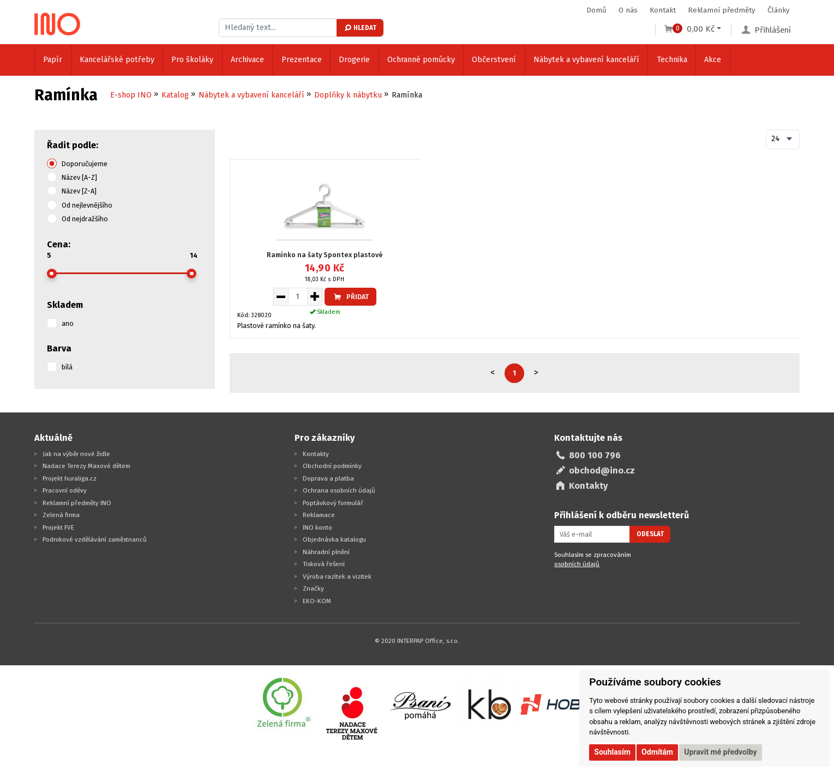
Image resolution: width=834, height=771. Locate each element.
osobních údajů (576, 564)
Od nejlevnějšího (87, 205)
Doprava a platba (328, 478)
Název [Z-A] (79, 191)
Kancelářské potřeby (117, 59)
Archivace (247, 59)
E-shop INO (131, 95)
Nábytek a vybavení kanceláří (586, 59)
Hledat (359, 28)
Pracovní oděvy (65, 490)
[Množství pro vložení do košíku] (298, 296)
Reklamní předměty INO (77, 503)
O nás (628, 10)
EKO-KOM (317, 601)
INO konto (317, 527)
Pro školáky (192, 59)
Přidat (350, 297)
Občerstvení (494, 59)
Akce (712, 59)
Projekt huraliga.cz (70, 478)
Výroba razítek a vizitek (337, 576)
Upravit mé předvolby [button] (720, 752)
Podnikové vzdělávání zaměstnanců (95, 539)
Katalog (175, 95)
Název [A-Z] (79, 177)
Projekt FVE (58, 527)
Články (778, 10)
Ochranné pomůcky (421, 59)
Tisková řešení (324, 564)
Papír (52, 59)
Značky (313, 588)
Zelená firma (61, 515)
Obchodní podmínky (332, 466)
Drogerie (354, 59)
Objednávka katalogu (334, 539)
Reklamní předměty (721, 10)
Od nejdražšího (85, 219)
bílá (67, 367)
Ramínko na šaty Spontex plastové (325, 255)
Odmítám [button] (657, 752)
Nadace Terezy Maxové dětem (86, 466)
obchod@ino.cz (602, 470)
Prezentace (301, 59)
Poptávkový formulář (333, 503)
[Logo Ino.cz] (57, 24)
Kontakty (316, 454)
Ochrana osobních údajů (339, 490)
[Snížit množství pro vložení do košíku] (280, 296)
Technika (672, 59)
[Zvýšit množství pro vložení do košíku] (315, 296)
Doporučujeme (84, 164)
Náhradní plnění (326, 552)
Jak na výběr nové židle (76, 454)
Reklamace (319, 515)
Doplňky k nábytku (348, 95)
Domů (596, 10)
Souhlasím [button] (612, 752)
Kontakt (663, 10)
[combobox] (783, 139)
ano (68, 323)
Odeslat (650, 534)
